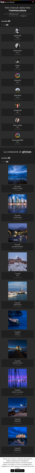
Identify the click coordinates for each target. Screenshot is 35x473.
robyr (17, 66)
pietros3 (17, 36)
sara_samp (17, 125)
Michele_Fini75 (17, 363)
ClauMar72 (17, 450)
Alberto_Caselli (17, 188)
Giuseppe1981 (17, 140)
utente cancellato (17, 392)
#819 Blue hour (14, 14)
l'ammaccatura (17, 10)
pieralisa (17, 95)
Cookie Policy (19, 470)
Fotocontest (7, 2)
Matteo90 (17, 421)
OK (12, 470)
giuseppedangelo (17, 246)
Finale (5, 25)
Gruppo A (23, 16)
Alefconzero (17, 304)
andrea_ (17, 334)
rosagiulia (18, 110)
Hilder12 (17, 80)
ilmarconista (18, 217)
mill (17, 275)
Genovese (17, 51)
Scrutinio (5, 21)
